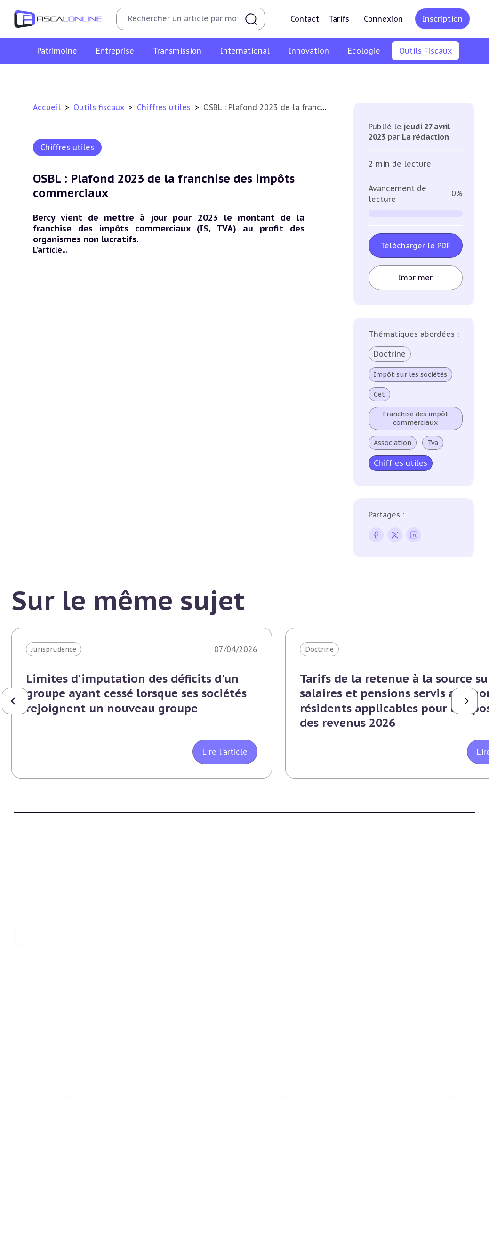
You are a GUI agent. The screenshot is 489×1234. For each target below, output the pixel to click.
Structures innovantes (51, 1218)
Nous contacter (158, 951)
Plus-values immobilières (56, 1072)
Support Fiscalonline (167, 923)
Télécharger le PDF (415, 245)
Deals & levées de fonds (410, 1208)
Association (392, 442)
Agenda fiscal (199, 77)
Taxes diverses (156, 1130)
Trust (380, 1115)
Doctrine (390, 353)
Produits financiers (45, 1144)
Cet (379, 394)
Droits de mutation (46, 1101)
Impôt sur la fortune (49, 1087)
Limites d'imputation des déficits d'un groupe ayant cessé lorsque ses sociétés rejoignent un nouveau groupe (136, 693)
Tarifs (339, 19)
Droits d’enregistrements (174, 1115)
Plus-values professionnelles (300, 1058)
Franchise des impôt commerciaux (416, 418)
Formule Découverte (286, 909)
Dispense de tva (278, 1101)
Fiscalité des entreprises (178, 1039)
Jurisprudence (53, 649)
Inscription (442, 19)
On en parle (392, 1174)
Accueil (47, 107)
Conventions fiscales (404, 1058)
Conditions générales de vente (420, 934)
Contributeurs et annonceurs (181, 937)
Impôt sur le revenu (47, 1058)
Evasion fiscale (394, 1101)
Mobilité (384, 1130)
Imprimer (415, 277)
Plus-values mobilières (290, 1072)
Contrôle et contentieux (330, 77)
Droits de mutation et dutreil (301, 1087)
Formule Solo (274, 923)
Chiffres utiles (143, 77)
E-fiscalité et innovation (58, 1174)
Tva (432, 442)
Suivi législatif (255, 77)
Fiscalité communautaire (412, 1087)
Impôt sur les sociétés (410, 374)
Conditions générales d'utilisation (405, 914)
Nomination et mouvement (416, 1194)
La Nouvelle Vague (77, 975)
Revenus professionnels (172, 1072)
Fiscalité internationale (414, 1039)
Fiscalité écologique (170, 1174)
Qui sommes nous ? (165, 909)
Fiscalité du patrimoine (56, 1039)
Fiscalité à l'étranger (404, 1072)
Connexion (383, 19)
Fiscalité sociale (159, 1144)
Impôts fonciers (40, 1115)
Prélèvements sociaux (50, 1130)
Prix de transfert (398, 1144)
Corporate (150, 1158)
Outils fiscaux (100, 107)
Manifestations (396, 1222)
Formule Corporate (284, 937)
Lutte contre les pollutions (178, 1194)
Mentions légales (398, 948)
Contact (304, 19)
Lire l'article (225, 751)
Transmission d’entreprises (301, 1039)
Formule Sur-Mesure (286, 951)
